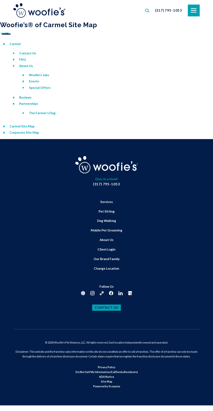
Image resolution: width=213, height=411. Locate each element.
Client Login (106, 249)
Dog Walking (106, 221)
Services (106, 202)
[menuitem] (106, 202)
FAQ (22, 59)
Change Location (106, 268)
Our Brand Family (107, 259)
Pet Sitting (107, 211)
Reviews (25, 97)
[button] (8, 403)
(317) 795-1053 (168, 10)
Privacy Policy (106, 367)
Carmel (15, 44)
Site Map (106, 381)
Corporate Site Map (24, 132)
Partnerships (28, 103)
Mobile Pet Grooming (106, 230)
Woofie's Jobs (39, 75)
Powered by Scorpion (106, 386)
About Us (26, 66)
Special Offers (40, 87)
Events (34, 81)
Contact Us (27, 53)
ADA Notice (106, 376)
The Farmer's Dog (42, 113)
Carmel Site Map (22, 126)
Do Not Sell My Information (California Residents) (107, 372)
